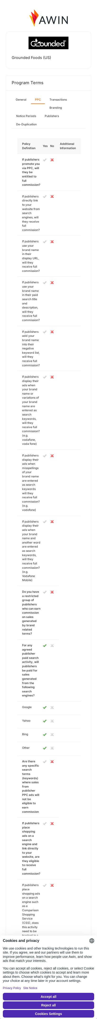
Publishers (52, 116)
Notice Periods (26, 116)
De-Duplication (26, 124)
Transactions (58, 99)
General (21, 99)
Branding (55, 107)
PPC (38, 99)
